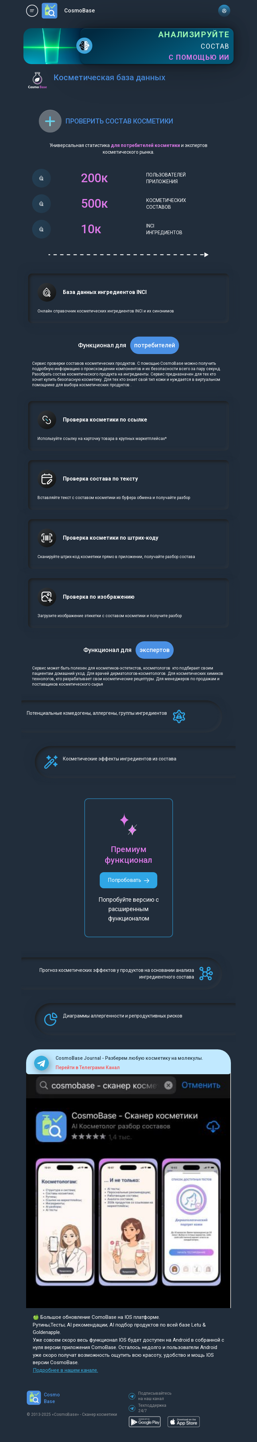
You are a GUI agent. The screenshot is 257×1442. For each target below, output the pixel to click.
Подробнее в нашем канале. (65, 1370)
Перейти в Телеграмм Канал (88, 1067)
